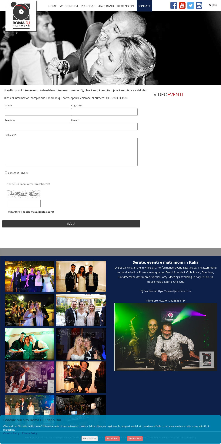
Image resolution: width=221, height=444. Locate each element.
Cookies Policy (11, 433)
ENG (215, 5)
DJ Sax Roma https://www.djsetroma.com (165, 291)
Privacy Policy (29, 433)
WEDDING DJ (69, 6)
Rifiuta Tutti (112, 438)
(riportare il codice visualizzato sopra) (30, 212)
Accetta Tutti (135, 438)
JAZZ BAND (106, 6)
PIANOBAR (88, 6)
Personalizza (89, 438)
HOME (53, 6)
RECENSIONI (126, 6)
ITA (210, 5)
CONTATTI (144, 6)
